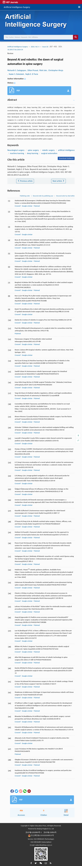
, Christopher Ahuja (55, 70)
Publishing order (25, 196)
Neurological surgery (15, 150)
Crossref (17, 206)
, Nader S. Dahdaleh (15, 74)
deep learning (32, 153)
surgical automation (49, 153)
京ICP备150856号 (50, 832)
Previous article (25, 181)
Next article (58, 181)
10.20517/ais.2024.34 (15, 50)
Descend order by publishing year (43, 196)
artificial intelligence (66, 150)
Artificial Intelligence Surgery (17, 7)
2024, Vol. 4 (35, 47)
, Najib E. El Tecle (31, 74)
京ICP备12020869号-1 (34, 832)
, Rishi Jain (42, 70)
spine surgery (33, 150)
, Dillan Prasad (32, 70)
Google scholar (27, 206)
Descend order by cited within (65, 196)
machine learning (17, 153)
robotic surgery (48, 150)
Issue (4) (45, 47)
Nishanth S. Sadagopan (16, 70)
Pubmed (37, 206)
